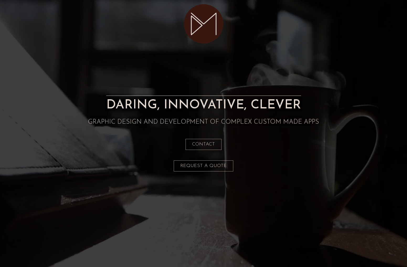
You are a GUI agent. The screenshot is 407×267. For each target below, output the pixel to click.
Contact (203, 144)
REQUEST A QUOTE (203, 165)
